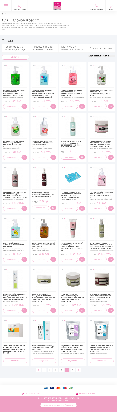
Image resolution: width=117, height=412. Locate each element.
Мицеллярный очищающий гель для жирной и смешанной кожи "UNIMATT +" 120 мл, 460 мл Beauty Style (15, 296)
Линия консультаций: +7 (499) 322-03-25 (58, 405)
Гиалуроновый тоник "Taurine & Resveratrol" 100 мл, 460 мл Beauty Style (43, 194)
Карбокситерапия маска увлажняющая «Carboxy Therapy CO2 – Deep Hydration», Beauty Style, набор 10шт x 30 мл (71, 195)
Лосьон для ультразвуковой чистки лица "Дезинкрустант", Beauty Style (101, 92)
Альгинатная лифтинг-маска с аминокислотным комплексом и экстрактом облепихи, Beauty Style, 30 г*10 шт (14, 349)
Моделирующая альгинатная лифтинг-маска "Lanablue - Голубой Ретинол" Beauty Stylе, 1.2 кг (101, 348)
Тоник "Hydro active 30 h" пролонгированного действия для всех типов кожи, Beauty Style (71, 144)
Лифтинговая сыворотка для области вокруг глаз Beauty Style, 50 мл (44, 347)
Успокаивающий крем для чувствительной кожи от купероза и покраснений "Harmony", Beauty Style (100, 143)
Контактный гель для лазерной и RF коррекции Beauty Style (13, 245)
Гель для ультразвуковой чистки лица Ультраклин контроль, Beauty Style (13, 143)
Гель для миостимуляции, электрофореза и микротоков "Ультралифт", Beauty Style (71, 92)
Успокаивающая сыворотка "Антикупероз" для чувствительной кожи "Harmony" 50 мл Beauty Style (15, 194)
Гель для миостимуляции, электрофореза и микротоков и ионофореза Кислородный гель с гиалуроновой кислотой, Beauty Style (43, 94)
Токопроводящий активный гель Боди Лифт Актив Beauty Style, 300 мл (43, 245)
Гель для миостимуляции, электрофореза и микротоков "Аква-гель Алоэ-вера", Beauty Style (13, 92)
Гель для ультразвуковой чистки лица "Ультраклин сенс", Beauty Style (42, 143)
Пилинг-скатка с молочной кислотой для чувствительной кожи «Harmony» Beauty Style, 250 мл (72, 246)
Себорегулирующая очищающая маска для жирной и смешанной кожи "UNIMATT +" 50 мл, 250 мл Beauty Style (43, 297)
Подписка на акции (85, 393)
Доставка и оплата (31, 393)
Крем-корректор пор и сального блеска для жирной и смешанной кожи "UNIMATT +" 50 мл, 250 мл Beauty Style (72, 297)
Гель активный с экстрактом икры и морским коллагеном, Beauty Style (101, 194)
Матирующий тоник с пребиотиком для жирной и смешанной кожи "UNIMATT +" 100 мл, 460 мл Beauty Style (101, 245)
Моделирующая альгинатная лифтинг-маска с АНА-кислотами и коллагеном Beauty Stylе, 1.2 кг (73, 348)
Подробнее (11, 106)
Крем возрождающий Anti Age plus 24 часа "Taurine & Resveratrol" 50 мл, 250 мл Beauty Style (100, 296)
